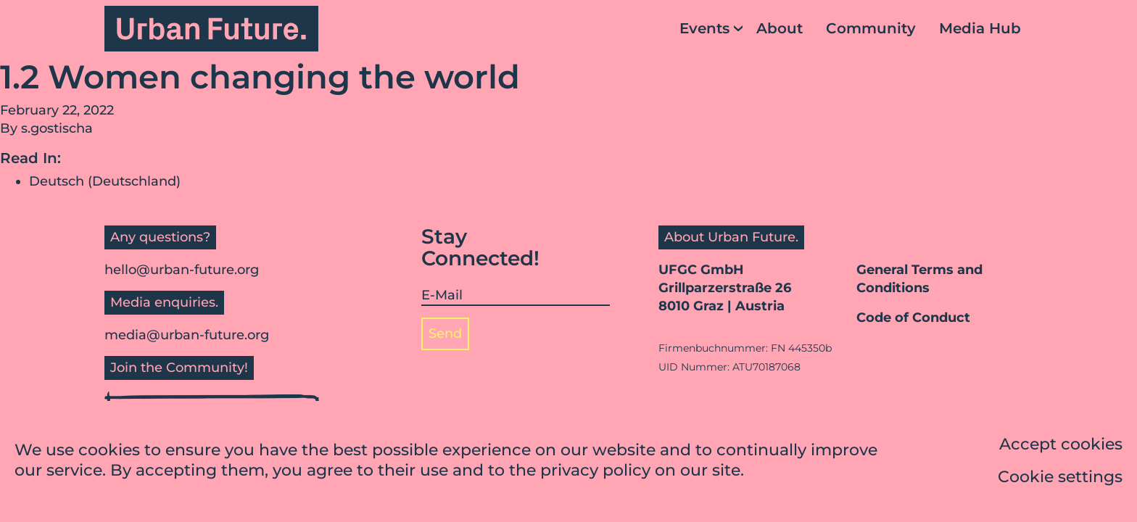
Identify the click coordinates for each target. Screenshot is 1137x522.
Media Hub (980, 28)
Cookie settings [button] (1060, 478)
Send (445, 333)
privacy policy (595, 471)
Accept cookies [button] (1060, 445)
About (779, 28)
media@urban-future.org (186, 335)
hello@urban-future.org (181, 270)
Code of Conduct (913, 318)
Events (704, 28)
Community (871, 28)
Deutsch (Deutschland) (105, 181)
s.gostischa (57, 128)
